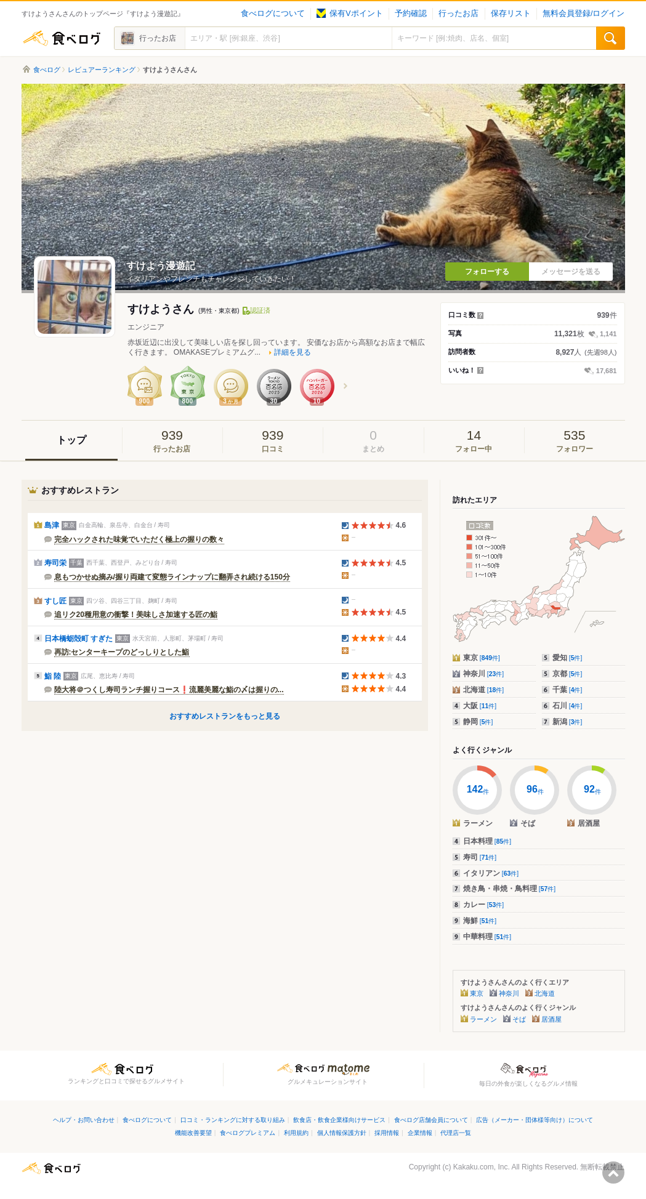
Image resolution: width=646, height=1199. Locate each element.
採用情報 (386, 1132)
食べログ (62, 38)
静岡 (478, 721)
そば (519, 1019)
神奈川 (483, 673)
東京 (481, 657)
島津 (51, 525)
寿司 (480, 857)
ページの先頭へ (613, 1172)
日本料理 (487, 841)
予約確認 (411, 13)
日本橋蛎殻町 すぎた (78, 638)
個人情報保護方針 (341, 1132)
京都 (567, 673)
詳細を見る (292, 352)
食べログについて (273, 13)
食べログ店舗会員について (431, 1119)
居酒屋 (551, 1019)
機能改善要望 (193, 1132)
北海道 (483, 689)
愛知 (567, 657)
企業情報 (420, 1132)
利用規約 (296, 1132)
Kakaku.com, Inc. (481, 1167)
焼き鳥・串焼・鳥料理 (509, 888)
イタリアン (491, 873)
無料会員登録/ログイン (583, 13)
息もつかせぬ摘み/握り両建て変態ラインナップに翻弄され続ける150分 (172, 577)
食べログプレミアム (247, 1132)
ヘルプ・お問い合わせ (84, 1119)
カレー (483, 904)
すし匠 (55, 601)
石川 (567, 705)
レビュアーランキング (101, 69)
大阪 (480, 705)
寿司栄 (55, 563)
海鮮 (480, 920)
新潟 (567, 721)
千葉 (567, 689)
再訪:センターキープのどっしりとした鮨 (122, 652)
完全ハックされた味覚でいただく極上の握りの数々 (139, 539)
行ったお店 (458, 13)
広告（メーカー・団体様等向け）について (534, 1119)
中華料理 (487, 936)
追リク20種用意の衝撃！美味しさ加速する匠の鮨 (135, 614)
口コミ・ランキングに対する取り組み (232, 1119)
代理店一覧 (455, 1132)
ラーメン (483, 1019)
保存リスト (511, 13)
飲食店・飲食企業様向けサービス (339, 1119)
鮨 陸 (52, 676)
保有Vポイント (349, 13)
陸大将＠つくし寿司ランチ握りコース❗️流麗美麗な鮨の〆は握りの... (169, 689)
